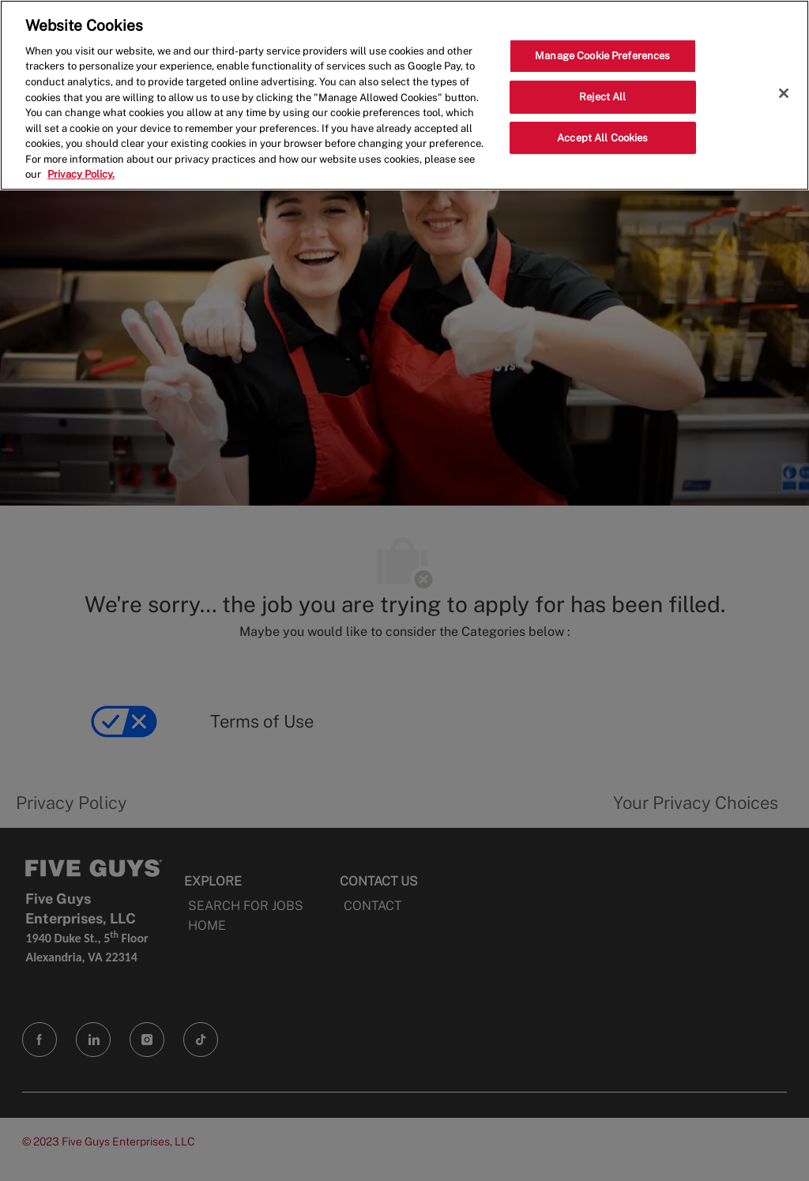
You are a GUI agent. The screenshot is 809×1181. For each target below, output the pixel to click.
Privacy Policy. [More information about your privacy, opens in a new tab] (81, 174)
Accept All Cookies (602, 138)
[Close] (783, 93)
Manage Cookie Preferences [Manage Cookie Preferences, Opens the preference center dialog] (602, 56)
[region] (404, 95)
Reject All (602, 97)
